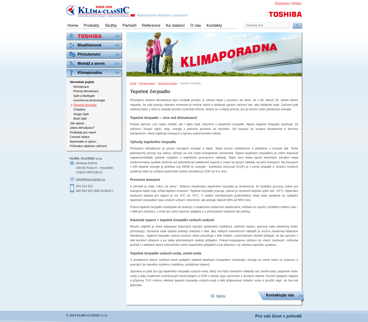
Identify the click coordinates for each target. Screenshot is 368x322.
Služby (111, 25)
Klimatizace (81, 86)
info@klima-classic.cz (90, 179)
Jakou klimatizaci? (82, 127)
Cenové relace (80, 137)
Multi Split (80, 118)
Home (73, 25)
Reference (151, 25)
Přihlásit (296, 3)
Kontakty (214, 25)
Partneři (130, 25)
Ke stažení (175, 25)
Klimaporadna (147, 83)
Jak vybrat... (78, 123)
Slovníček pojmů (167, 83)
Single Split (81, 114)
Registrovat (282, 3)
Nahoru (221, 296)
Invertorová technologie (89, 100)
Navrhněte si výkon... (84, 141)
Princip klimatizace (86, 91)
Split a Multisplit (84, 96)
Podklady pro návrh (83, 132)
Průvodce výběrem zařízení (88, 146)
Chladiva (79, 109)
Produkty (91, 25)
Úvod (133, 83)
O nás (195, 25)
